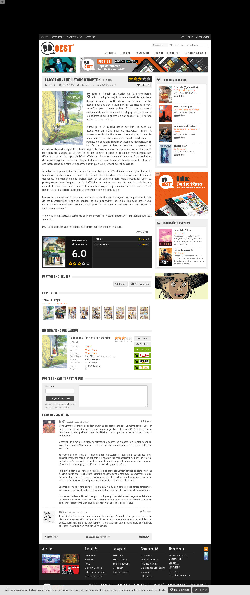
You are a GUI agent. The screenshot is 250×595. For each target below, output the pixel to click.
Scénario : (74, 346)
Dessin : (73, 349)
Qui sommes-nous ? (177, 585)
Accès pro (90, 37)
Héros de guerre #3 (183, 249)
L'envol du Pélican (183, 230)
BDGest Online (74, 37)
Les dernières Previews (176, 223)
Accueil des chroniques (98, 536)
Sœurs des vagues (183, 106)
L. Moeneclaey (101, 244)
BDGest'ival (147, 576)
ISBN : (72, 366)
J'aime (142, 338)
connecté (65, 404)
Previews (89, 559)
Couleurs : (74, 353)
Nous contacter (199, 585)
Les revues (174, 571)
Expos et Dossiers (93, 567)
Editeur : (73, 359)
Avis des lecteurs (149, 563)
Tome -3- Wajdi (51, 300)
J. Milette (144, 231)
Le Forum (158, 53)
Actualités (110, 53)
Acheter (142, 349)
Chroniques (90, 555)
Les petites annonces (195, 53)
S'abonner (118, 567)
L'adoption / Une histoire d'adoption (73, 79)
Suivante (144, 536)
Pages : (73, 369)
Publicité (159, 585)
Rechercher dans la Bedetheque (178, 557)
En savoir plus (179, 589)
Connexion (203, 37)
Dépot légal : (76, 356)
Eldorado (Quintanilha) (186, 87)
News (87, 563)
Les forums (146, 555)
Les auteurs (174, 566)
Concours (145, 572)
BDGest (44, 37)
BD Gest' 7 (118, 555)
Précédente (51, 536)
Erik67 (62, 421)
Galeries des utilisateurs (153, 567)
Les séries (174, 562)
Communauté (142, 53)
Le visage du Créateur (185, 125)
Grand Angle (91, 362)
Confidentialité (142, 585)
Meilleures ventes (93, 576)
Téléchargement (121, 563)
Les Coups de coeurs (174, 80)
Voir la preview (140, 283)
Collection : (75, 362)
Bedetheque (57, 37)
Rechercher (205, 45)
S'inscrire (187, 37)
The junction (180, 145)
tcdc (61, 512)
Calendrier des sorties (95, 572)
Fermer (200, 589)
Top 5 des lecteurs (150, 559)
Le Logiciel (125, 53)
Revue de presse (121, 572)
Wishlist (142, 344)
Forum (120, 283)
